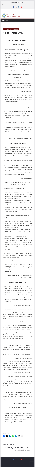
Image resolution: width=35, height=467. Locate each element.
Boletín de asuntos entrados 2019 (11, 29)
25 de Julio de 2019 (8, 444)
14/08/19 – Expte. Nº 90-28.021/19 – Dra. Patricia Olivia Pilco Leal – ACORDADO (19, 449)
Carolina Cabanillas (17, 36)
